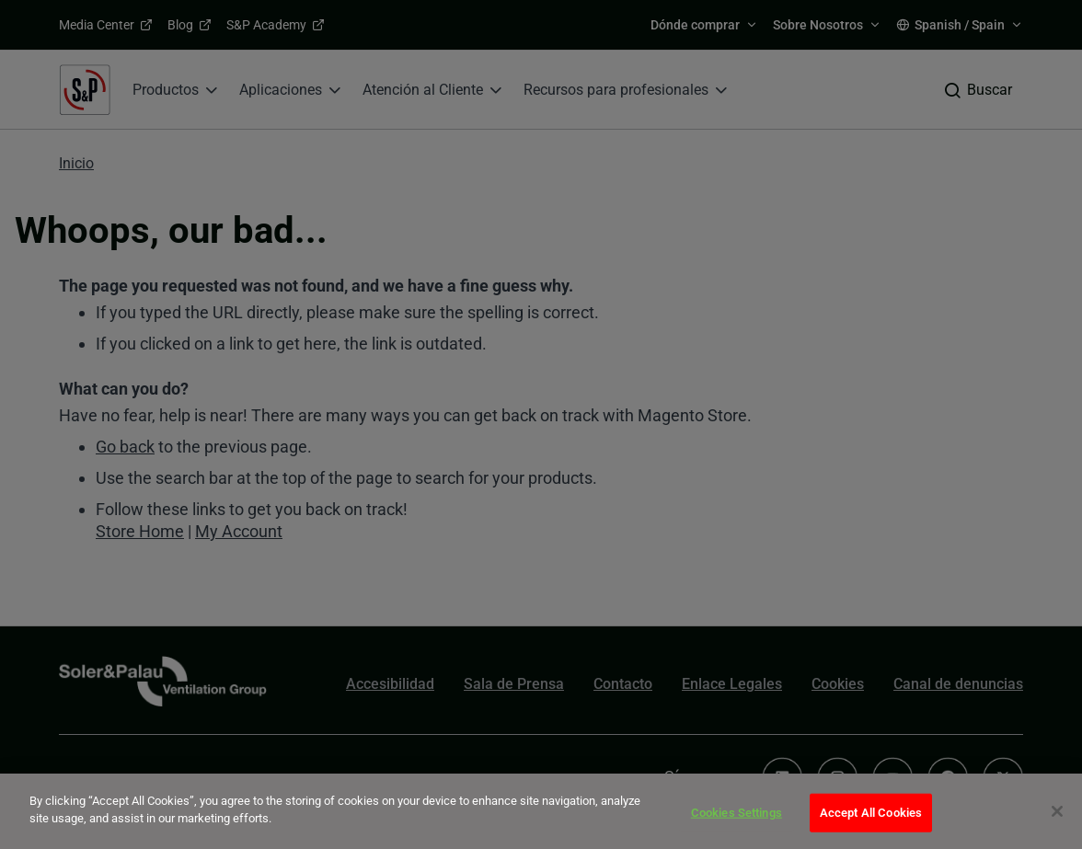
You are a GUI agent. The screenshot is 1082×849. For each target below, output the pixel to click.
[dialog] (541, 811)
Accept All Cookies (871, 813)
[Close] (1057, 811)
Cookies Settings (736, 813)
